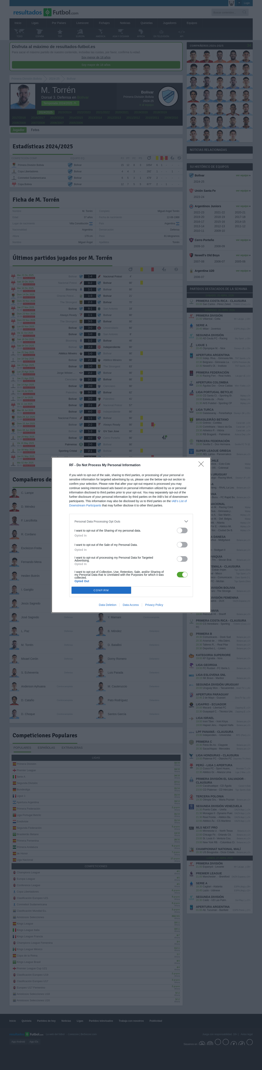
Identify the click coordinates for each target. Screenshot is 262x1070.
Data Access (131, 605)
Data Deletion (107, 605)
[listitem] (131, 521)
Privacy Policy (154, 605)
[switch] (182, 530)
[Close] (202, 465)
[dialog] (131, 535)
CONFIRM (101, 590)
